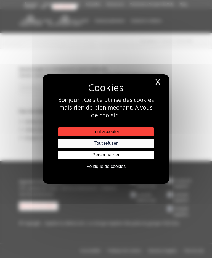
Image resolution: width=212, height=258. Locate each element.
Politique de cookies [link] (106, 166)
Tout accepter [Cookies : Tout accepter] (106, 131)
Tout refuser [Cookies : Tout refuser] (106, 143)
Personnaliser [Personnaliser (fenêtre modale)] (106, 154)
